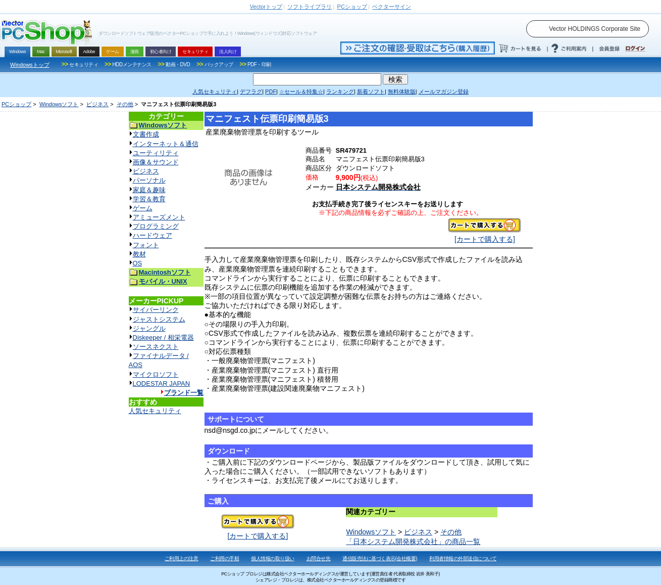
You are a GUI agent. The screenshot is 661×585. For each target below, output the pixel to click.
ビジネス (97, 104)
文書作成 (146, 134)
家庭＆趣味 (149, 190)
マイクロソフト (156, 374)
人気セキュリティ (155, 411)
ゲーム (142, 208)
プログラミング (156, 226)
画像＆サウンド (156, 162)
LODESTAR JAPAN (161, 383)
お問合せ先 (319, 558)
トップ (266, 7)
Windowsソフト (59, 104)
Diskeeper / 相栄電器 (163, 337)
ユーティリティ (156, 153)
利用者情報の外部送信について (462, 558)
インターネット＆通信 (165, 144)
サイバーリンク (156, 309)
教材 (139, 254)
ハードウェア (152, 235)
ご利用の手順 (224, 558)
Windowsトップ (29, 65)
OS (137, 263)
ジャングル (149, 328)
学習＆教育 (149, 199)
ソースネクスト (156, 346)
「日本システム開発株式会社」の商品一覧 (413, 541)
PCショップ (16, 104)
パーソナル (149, 180)
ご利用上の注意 (181, 558)
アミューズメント (159, 217)
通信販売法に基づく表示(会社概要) (379, 558)
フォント (146, 245)
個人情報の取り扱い (272, 558)
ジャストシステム (159, 319)
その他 (125, 104)
